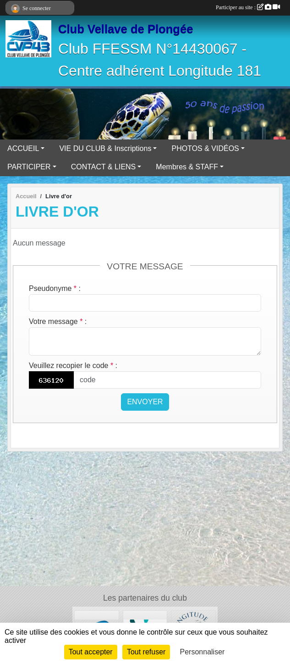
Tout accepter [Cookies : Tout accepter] (91, 652)
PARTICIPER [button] (29, 167)
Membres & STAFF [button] (187, 167)
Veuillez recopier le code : (73, 365)
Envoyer (145, 402)
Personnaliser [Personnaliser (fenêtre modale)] (202, 652)
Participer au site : (248, 7)
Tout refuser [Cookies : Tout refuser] (146, 652)
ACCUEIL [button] (23, 148)
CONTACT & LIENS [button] (103, 167)
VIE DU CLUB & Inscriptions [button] (105, 148)
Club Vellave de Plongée (125, 28)
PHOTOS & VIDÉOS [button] (205, 148)
